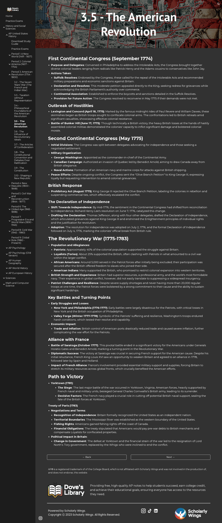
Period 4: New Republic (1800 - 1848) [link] (20, 186)
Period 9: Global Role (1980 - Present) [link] (20, 240)
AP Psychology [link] (16, 248)
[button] (218, 4)
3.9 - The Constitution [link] (21, 169)
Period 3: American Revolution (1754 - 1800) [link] (22, 74)
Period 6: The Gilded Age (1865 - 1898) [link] (21, 209)
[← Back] (86, 457)
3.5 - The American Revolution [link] (20, 124)
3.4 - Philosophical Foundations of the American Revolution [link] (22, 111)
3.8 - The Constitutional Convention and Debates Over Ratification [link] (23, 157)
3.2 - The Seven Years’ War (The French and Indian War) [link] (23, 86)
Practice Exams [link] (14, 21)
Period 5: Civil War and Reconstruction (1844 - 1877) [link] (21, 197)
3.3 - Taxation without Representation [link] (23, 98)
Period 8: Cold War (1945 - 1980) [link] (21, 231)
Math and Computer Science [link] (17, 284)
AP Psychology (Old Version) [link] (19, 254)
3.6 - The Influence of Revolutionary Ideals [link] (22, 135)
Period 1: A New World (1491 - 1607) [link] (21, 55)
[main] (128, 24)
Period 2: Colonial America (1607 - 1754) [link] (21, 64)
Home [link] (9, 16)
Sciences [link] (10, 278)
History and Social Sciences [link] (16, 27)
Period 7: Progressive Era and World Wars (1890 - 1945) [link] (22, 221)
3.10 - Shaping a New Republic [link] (23, 177)
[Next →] (170, 457)
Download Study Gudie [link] (21, 42)
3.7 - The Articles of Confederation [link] (23, 146)
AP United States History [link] (18, 35)
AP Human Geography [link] (14, 262)
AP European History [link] (20, 273)
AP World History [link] (18, 268)
